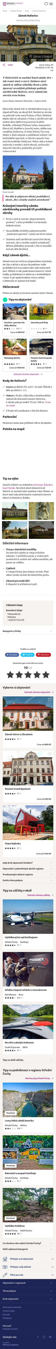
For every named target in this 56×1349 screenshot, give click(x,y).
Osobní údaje (9, 1311)
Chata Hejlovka (13, 843)
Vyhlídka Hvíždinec (15, 1226)
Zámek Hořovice (39, 11)
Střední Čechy (16, 11)
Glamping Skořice (12, 358)
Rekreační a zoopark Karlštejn (20, 1173)
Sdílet (10, 65)
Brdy (27, 11)
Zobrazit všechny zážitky (38, 895)
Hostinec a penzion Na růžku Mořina (14, 324)
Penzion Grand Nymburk (17, 789)
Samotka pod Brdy (39, 322)
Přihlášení (7, 1318)
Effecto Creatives (10, 1344)
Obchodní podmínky (12, 1307)
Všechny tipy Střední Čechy (37, 1078)
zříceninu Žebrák (42, 484)
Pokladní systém (10, 1329)
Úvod (5, 11)
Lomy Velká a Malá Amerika (19, 1120)
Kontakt (6, 1314)
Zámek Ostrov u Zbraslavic (19, 734)
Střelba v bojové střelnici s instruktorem (26, 990)
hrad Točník (9, 487)
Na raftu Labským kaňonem (19, 1042)
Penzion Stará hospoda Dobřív (41, 359)
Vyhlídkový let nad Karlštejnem (21, 937)
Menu (51, 3)
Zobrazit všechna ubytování (26, 374)
